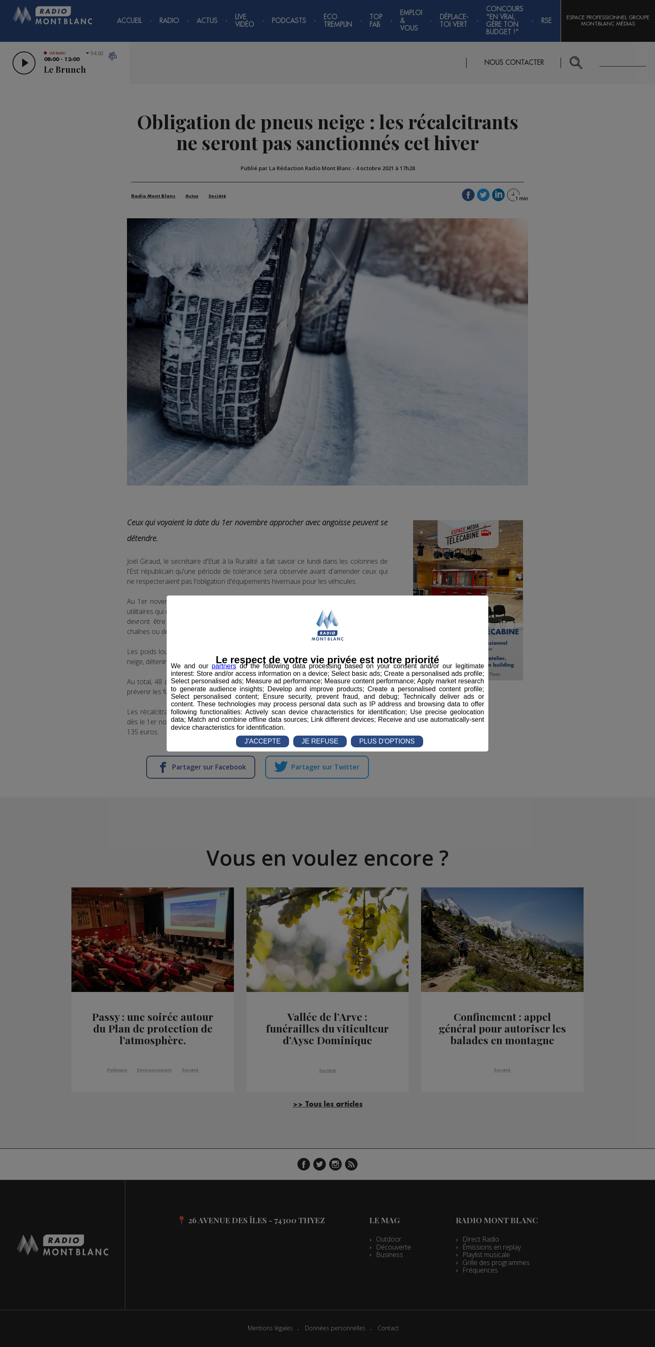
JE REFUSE (320, 741)
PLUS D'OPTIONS (387, 741)
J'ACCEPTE (262, 741)
